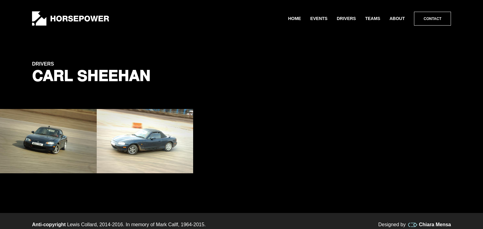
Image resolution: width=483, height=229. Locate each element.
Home (294, 18)
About (397, 18)
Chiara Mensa (429, 224)
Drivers (346, 18)
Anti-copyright (49, 224)
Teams (372, 18)
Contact (432, 19)
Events (318, 18)
